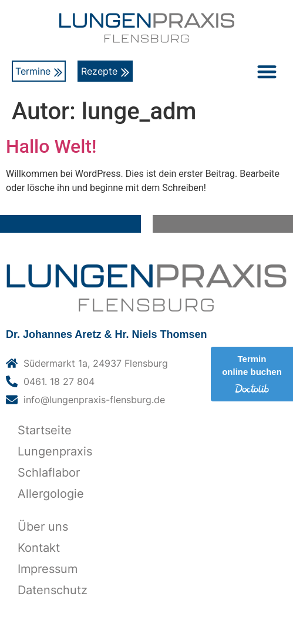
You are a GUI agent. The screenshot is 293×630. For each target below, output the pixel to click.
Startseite (45, 430)
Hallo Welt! (51, 146)
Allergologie (51, 494)
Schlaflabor (49, 472)
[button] (266, 71)
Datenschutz (52, 590)
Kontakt (39, 548)
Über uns (43, 527)
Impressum (48, 569)
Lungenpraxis (55, 451)
